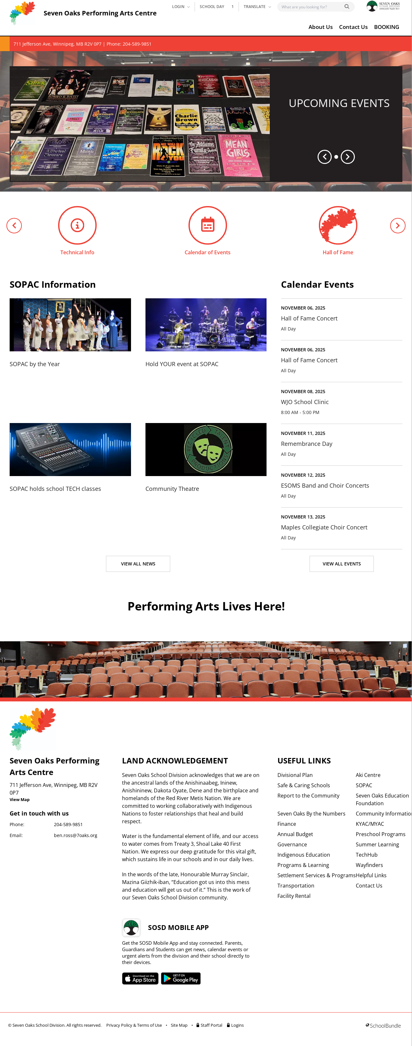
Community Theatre (172, 488)
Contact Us (353, 27)
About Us (321, 27)
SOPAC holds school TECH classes (55, 488)
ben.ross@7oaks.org (75, 835)
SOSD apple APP (140, 978)
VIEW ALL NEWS (138, 564)
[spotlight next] (348, 157)
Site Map (179, 1025)
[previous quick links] (14, 225)
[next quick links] (398, 225)
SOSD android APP (181, 978)
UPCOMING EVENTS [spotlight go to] (339, 103)
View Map (20, 799)
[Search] (311, 7)
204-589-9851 (68, 824)
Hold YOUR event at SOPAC (181, 364)
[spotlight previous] (325, 157)
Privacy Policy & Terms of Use (134, 1025)
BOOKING (386, 27)
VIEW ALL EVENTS (342, 564)
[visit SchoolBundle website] (383, 1026)
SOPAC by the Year (35, 364)
